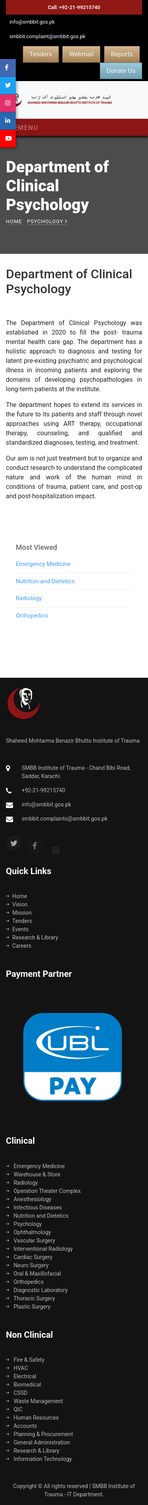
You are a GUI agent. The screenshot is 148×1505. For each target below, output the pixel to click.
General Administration (38, 1442)
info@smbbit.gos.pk (31, 22)
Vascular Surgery (30, 1240)
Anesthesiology (28, 1199)
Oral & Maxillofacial (33, 1273)
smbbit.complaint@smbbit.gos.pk (47, 36)
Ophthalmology (28, 1232)
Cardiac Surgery (29, 1257)
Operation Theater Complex (43, 1191)
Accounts (21, 1426)
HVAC (17, 1368)
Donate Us (121, 70)
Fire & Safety (25, 1360)
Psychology (24, 1224)
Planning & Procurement (39, 1434)
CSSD (16, 1393)
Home (14, 221)
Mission (19, 913)
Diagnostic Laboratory (36, 1290)
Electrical (21, 1376)
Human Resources (32, 1417)
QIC (14, 1409)
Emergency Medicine (43, 577)
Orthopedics (32, 628)
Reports (122, 54)
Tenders (41, 54)
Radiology (29, 611)
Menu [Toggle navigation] (24, 127)
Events (17, 929)
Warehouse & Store (33, 1174)
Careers (18, 946)
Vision (17, 904)
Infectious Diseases (34, 1207)
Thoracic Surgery (30, 1298)
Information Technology (39, 1459)
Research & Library (32, 937)
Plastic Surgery (28, 1306)
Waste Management (34, 1401)
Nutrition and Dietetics (45, 594)
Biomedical (23, 1384)
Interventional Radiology (39, 1249)
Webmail (81, 54)
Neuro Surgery (27, 1265)
